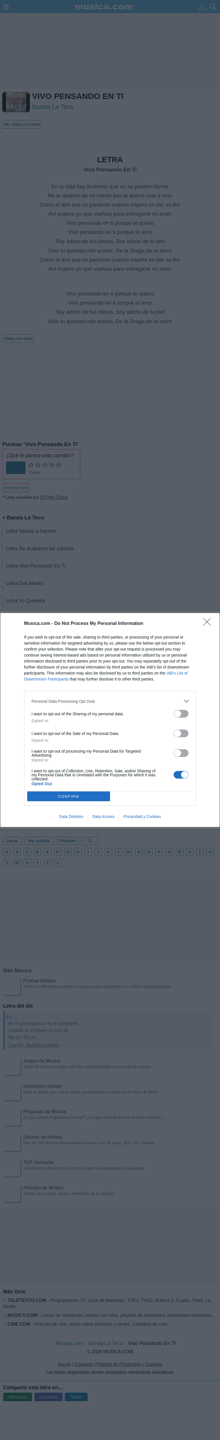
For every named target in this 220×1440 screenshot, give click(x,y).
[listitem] (110, 701)
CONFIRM (68, 796)
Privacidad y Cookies (142, 816)
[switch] (181, 714)
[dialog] (110, 720)
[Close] (208, 623)
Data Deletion (71, 816)
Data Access (103, 816)
